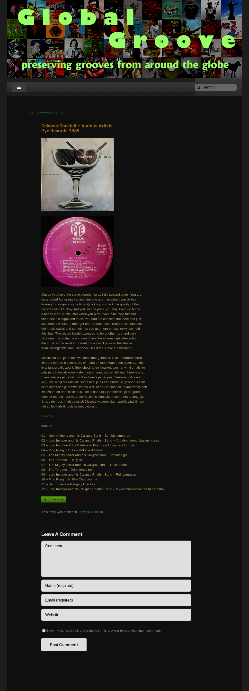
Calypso (84, 512)
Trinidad (97, 512)
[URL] (116, 616)
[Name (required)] (116, 587)
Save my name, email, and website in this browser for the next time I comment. (103, 631)
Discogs (47, 417)
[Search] (216, 87)
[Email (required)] (116, 601)
